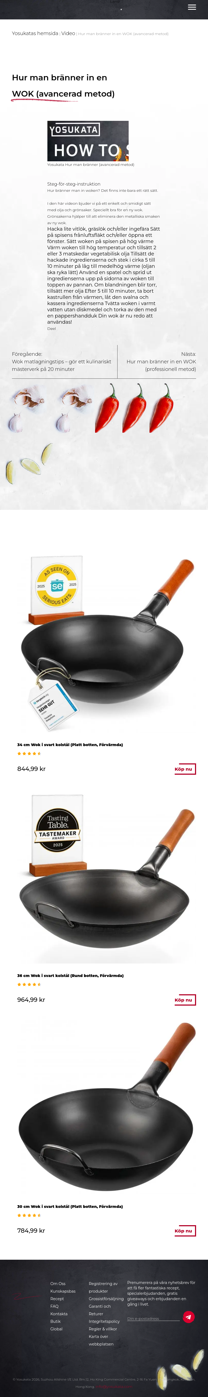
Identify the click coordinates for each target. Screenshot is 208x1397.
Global (56, 1329)
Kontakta (59, 1313)
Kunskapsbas (63, 1291)
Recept (57, 1298)
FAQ (54, 1306)
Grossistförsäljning (106, 1298)
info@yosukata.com (114, 1386)
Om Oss (58, 1283)
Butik (55, 1321)
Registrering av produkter (103, 1287)
